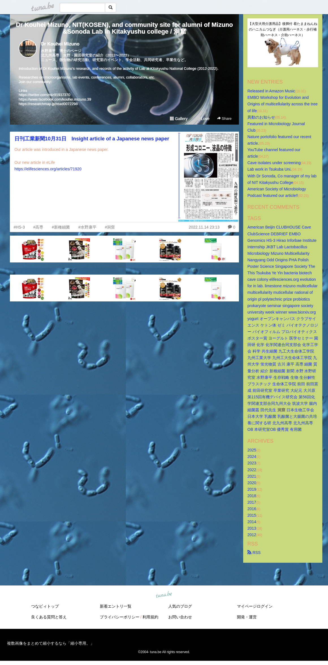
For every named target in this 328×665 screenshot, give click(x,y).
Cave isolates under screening (274, 162)
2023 (251, 463)
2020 (251, 483)
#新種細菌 (61, 227)
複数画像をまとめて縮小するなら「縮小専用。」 (50, 643)
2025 (251, 450)
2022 (251, 470)
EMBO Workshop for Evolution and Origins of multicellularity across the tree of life (283, 104)
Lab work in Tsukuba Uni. (269, 169)
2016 (251, 509)
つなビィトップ (45, 606)
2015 (251, 515)
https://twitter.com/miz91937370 (44, 95)
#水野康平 (87, 227)
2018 (251, 496)
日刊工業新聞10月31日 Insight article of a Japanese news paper (91, 139)
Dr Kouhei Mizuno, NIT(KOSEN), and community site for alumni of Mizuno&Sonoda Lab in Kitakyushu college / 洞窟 (124, 28)
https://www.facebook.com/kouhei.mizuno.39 (55, 99)
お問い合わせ (180, 617)
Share (224, 118)
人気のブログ (180, 606)
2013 (251, 528)
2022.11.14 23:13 (204, 227)
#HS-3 (19, 227)
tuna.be (163, 595)
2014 (251, 522)
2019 (251, 489)
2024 (251, 456)
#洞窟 (110, 227)
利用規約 (150, 617)
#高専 (38, 227)
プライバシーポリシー (119, 617)
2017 (251, 502)
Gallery (178, 118)
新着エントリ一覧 (115, 606)
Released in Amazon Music (271, 91)
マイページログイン (255, 606)
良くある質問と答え (49, 617)
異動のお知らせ (261, 117)
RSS (254, 552)
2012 (251, 535)
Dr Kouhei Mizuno (60, 44)
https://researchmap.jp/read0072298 (48, 104)
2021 (251, 476)
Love (203, 118)
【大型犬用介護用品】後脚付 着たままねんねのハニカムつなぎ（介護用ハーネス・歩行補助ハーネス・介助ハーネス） (282, 29)
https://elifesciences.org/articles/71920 (47, 169)
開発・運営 (247, 617)
